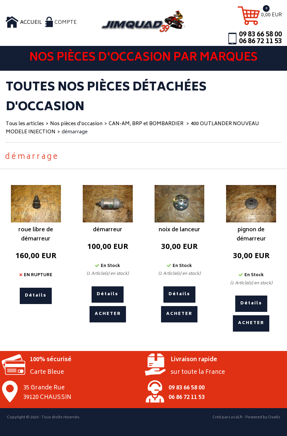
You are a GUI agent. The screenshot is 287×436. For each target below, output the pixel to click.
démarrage (74, 132)
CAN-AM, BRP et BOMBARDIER (147, 124)
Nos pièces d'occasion (76, 124)
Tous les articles (25, 124)
